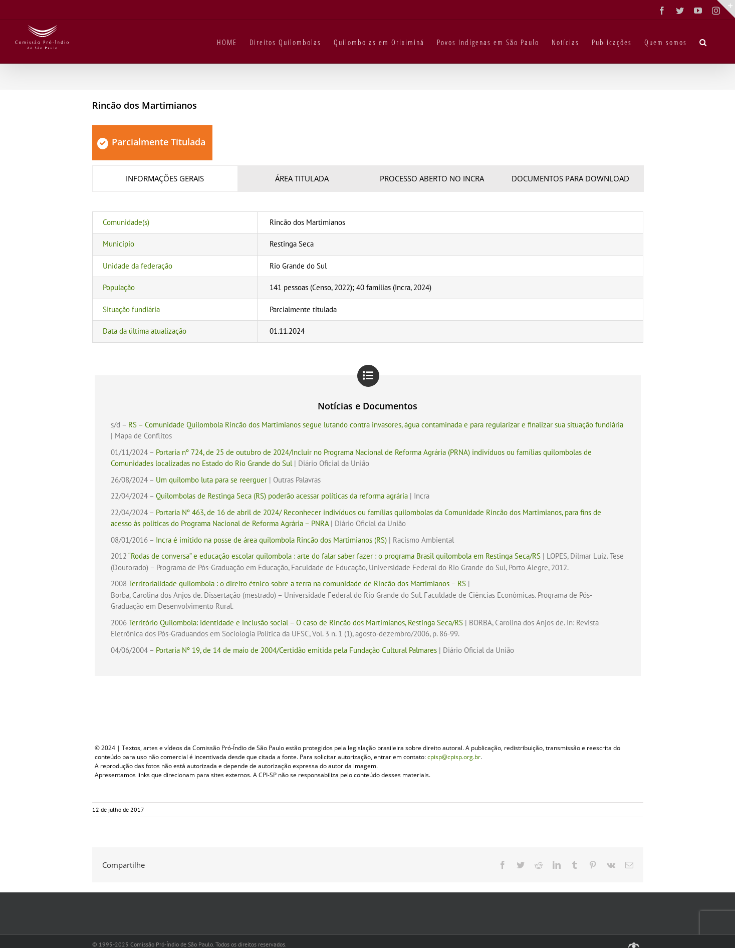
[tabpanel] (367, 277)
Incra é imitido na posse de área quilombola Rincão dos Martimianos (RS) (271, 540)
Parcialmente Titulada (151, 142)
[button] (703, 41)
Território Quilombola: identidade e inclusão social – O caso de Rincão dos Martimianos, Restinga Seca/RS (296, 622)
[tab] (165, 178)
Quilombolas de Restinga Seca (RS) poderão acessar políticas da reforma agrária (282, 496)
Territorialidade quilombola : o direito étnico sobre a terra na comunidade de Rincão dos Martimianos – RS (297, 583)
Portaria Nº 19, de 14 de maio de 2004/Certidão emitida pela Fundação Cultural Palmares (296, 650)
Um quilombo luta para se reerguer (211, 480)
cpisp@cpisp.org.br (453, 757)
